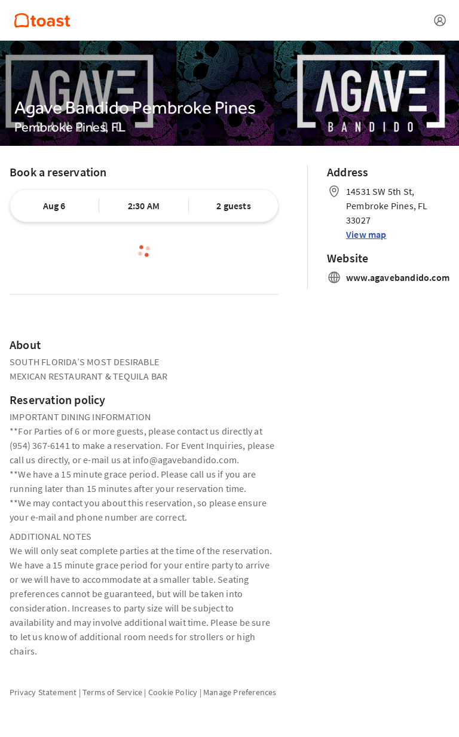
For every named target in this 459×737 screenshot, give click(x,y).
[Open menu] (440, 20)
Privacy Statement (43, 692)
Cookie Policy (173, 692)
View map (366, 234)
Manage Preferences (240, 692)
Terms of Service (112, 692)
